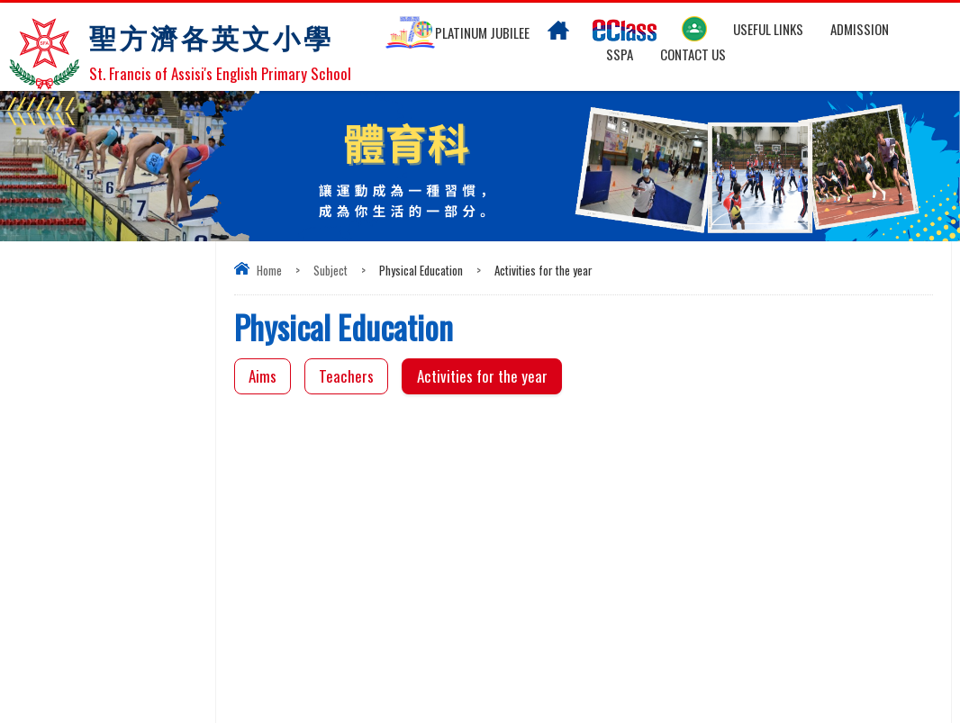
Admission (859, 29)
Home (269, 270)
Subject (330, 270)
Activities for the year (482, 376)
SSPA (619, 54)
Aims (262, 376)
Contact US (693, 54)
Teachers (346, 376)
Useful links (768, 29)
